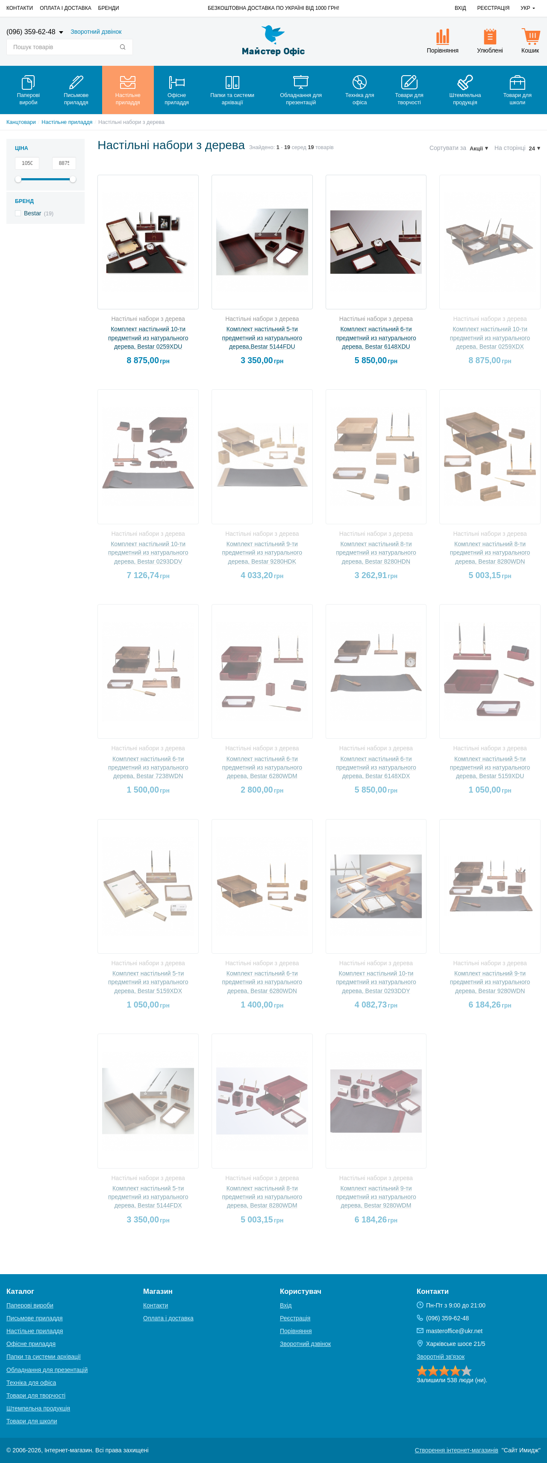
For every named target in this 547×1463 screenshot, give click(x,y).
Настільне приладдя (66, 122)
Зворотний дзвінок (96, 31)
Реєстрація (493, 8)
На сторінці (510, 147)
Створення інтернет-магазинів (456, 1450)
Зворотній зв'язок (441, 1356)
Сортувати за (447, 147)
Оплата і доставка (65, 8)
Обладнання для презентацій (47, 1369)
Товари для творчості (35, 1395)
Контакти (19, 8)
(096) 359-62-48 (31, 31)
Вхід (460, 8)
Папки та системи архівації (43, 1356)
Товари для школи (31, 1421)
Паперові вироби (29, 1305)
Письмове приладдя (34, 1318)
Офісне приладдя (31, 1343)
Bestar (32, 213)
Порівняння (296, 1331)
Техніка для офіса (31, 1382)
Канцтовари (21, 122)
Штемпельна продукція (38, 1408)
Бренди (108, 8)
